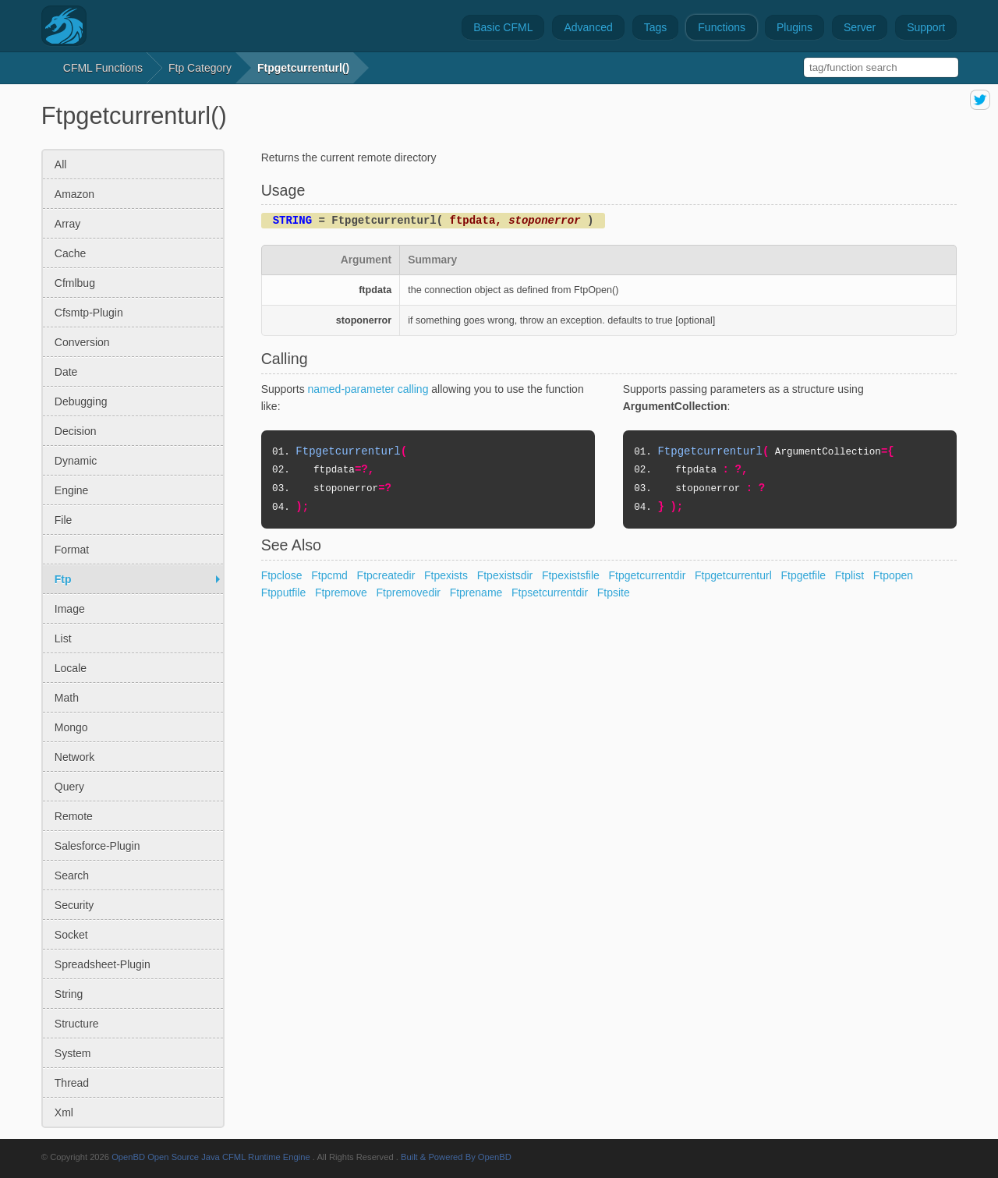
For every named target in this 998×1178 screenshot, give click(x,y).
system (73, 1053)
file (64, 520)
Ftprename (476, 592)
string (69, 994)
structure (77, 1023)
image (70, 609)
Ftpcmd (329, 575)
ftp (63, 579)
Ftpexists (446, 575)
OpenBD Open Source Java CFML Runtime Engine (210, 1157)
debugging (81, 401)
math (67, 698)
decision (76, 431)
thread (72, 1083)
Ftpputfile (283, 592)
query (69, 786)
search (72, 875)
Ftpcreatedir (386, 575)
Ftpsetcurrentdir (549, 592)
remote (74, 816)
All (61, 164)
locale (71, 668)
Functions (721, 27)
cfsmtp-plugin (89, 312)
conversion (82, 342)
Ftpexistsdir (505, 575)
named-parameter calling (368, 389)
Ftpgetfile (803, 575)
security (74, 905)
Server (860, 27)
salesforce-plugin (97, 846)
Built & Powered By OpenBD (456, 1157)
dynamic (76, 461)
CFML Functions (103, 68)
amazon (74, 194)
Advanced (588, 27)
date (66, 372)
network (74, 757)
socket (71, 935)
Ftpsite (613, 592)
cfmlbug (75, 283)
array (67, 224)
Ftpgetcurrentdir (647, 575)
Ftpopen (893, 575)
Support (926, 27)
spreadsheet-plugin (102, 964)
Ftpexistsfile (571, 575)
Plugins (794, 27)
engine (72, 490)
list (63, 638)
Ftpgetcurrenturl (733, 575)
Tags (655, 27)
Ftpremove (341, 592)
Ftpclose (282, 575)
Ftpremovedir (409, 592)
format (72, 549)
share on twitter (980, 100)
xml (64, 1112)
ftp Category (200, 68)
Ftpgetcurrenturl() (303, 68)
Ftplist (849, 575)
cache (70, 253)
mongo (71, 727)
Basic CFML (503, 27)
